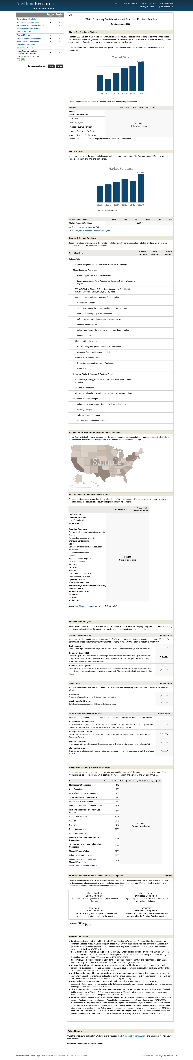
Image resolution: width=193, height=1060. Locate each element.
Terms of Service (22, 1056)
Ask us (143, 1036)
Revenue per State (24, 32)
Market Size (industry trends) (28, 22)
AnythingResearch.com (168, 1056)
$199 (59, 66)
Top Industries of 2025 (166, 7)
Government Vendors (25, 48)
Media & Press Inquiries (48, 1056)
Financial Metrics (23, 35)
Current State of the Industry (28, 19)
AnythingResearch (83, 606)
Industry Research (147, 7)
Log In (117, 3)
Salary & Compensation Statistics (29, 38)
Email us (153, 3)
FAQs (144, 3)
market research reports (128, 1036)
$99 (51, 66)
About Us (34, 1056)
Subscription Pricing (131, 3)
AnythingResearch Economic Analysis (92, 231)
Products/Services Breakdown (28, 29)
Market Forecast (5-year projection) (30, 25)
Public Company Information (28, 41)
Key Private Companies (26, 45)
